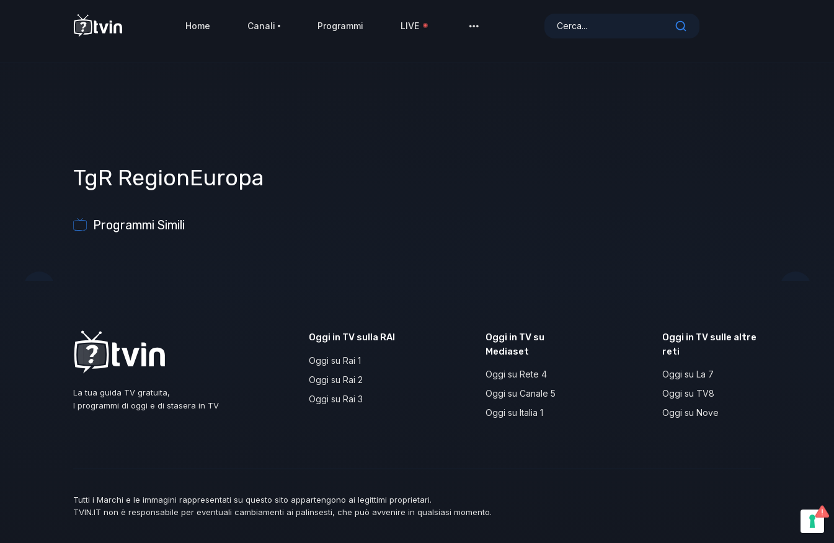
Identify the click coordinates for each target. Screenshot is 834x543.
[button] (473, 31)
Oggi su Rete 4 (516, 374)
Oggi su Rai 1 (335, 360)
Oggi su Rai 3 (336, 399)
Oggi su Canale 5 (521, 393)
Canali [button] (263, 30)
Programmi (340, 30)
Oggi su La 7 (688, 374)
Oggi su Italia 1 (514, 412)
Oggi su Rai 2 (336, 379)
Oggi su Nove (690, 412)
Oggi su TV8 (688, 393)
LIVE (415, 30)
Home (197, 30)
